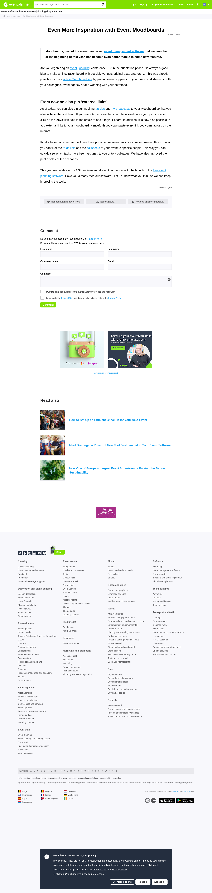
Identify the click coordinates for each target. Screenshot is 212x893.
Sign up (143, 4)
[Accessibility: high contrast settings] (198, 4)
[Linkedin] (35, 639)
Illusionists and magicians (30, 748)
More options (122, 882)
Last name (113, 335)
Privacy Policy (114, 384)
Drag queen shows (27, 733)
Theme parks (69, 697)
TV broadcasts (120, 194)
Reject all (143, 882)
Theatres (67, 693)
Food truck (23, 663)
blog (61, 11)
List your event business (163, 4)
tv (35, 11)
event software (10, 11)
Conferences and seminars (30, 790)
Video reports (114, 683)
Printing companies (72, 753)
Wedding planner (26, 808)
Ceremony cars (160, 707)
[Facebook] (25, 639)
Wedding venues (71, 700)
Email (111, 347)
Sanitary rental (115, 729)
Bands (111, 652)
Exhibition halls (70, 678)
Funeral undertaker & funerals (32, 797)
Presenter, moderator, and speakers (35, 759)
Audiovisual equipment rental (121, 703)
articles (100, 194)
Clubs (65, 660)
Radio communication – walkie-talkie (125, 802)
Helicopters (158, 722)
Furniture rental (115, 714)
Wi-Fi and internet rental (119, 748)
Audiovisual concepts (28, 782)
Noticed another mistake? (148, 287)
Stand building (24, 702)
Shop (59, 638)
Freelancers (68, 713)
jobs (52, 11)
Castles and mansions (73, 656)
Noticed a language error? (63, 287)
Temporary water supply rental (122, 740)
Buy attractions (115, 760)
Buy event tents (115, 771)
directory (26, 11)
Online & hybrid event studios (77, 689)
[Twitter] (20, 639)
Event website (159, 660)
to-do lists (69, 233)
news (43, 11)
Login (133, 4)
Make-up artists (70, 717)
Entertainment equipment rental (123, 711)
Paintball (157, 683)
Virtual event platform (163, 667)
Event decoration (26, 683)
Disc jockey (113, 660)
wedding (84, 154)
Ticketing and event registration (77, 760)
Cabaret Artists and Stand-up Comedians (37, 722)
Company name (49, 347)
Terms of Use (67, 384)
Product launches (26, 804)
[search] (103, 4)
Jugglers (22, 755)
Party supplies (24, 698)
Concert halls (69, 663)
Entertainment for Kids (28, 740)
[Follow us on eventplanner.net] (44, 639)
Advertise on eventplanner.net (106, 459)
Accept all (159, 882)
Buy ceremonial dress (118, 768)
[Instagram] (30, 639)
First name (46, 335)
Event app (158, 652)
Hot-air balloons (160, 725)
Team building (159, 691)
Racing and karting (162, 687)
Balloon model (24, 718)
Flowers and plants (27, 691)
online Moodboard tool (77, 165)
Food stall (22, 660)
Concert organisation (28, 786)
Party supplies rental (117, 722)
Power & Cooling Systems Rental (123, 725)
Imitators (22, 751)
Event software (186, 4)
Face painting (24, 744)
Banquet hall (69, 652)
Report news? (106, 287)
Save (178, 35)
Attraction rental (115, 700)
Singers (21, 762)
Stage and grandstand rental (121, 733)
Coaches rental (160, 711)
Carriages (157, 703)
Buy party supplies (116, 779)
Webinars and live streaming (121, 687)
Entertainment (24, 737)
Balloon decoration (26, 680)
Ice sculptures (24, 694)
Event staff (23, 828)
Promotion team (25, 839)
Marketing (67, 749)
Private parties (25, 801)
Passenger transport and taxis (167, 733)
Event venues (69, 675)
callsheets (93, 233)
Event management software (166, 656)
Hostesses (23, 835)
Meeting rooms (70, 686)
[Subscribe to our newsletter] (39, 639)
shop (69, 11)
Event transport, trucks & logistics (168, 718)
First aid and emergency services (33, 832)
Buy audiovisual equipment (120, 764)
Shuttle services (160, 737)
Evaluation (68, 745)
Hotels (66, 682)
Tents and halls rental (118, 744)
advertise (81, 11)
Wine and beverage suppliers (31, 667)
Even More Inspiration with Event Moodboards (38, 16)
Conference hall (70, 667)
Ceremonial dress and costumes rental (126, 707)
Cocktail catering (26, 652)
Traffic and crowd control (164, 740)
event (73, 154)
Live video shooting (117, 680)
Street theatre (24, 766)
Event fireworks (25, 687)
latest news (16, 16)
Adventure (158, 680)
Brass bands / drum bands (120, 656)
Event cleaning (25, 821)
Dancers (22, 729)
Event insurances (71, 729)
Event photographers (118, 676)
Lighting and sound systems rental (124, 718)
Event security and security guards (34, 824)
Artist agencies (25, 714)
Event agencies (25, 793)
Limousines (158, 729)
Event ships (68, 671)
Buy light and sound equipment (122, 775)
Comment (45, 360)
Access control (70, 742)
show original (165, 273)
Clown (21, 725)
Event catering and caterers (31, 656)
